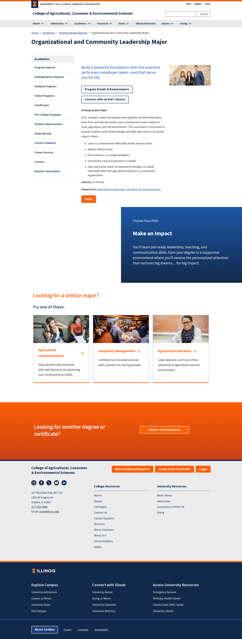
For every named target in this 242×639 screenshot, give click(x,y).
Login (203, 469)
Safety (97, 547)
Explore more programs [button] (164, 430)
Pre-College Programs (47, 115)
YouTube (56, 482)
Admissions (163, 501)
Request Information (47, 171)
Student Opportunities (48, 124)
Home (35, 33)
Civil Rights (100, 507)
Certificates (41, 105)
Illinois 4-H (100, 535)
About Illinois (164, 495)
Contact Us (100, 513)
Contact (39, 162)
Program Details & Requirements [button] (107, 89)
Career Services (43, 152)
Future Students (103, 541)
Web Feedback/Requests (132, 469)
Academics (48, 33)
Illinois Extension (145, 23)
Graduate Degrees (45, 86)
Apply (198, 4)
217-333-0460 (39, 507)
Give (207, 4)
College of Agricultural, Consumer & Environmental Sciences (83, 13)
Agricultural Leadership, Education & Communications (129, 189)
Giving (160, 513)
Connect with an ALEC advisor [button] (105, 99)
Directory (99, 524)
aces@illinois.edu (49, 512)
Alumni (98, 495)
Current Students (45, 143)
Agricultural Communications (51, 353)
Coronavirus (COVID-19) (170, 507)
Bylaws (98, 501)
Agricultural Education (174, 351)
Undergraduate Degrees (73, 33)
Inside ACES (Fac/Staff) (174, 469)
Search (204, 14)
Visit (188, 4)
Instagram (33, 482)
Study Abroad (42, 134)
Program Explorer (44, 68)
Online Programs (44, 96)
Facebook (41, 482)
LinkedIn (64, 482)
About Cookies (45, 629)
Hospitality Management (116, 351)
